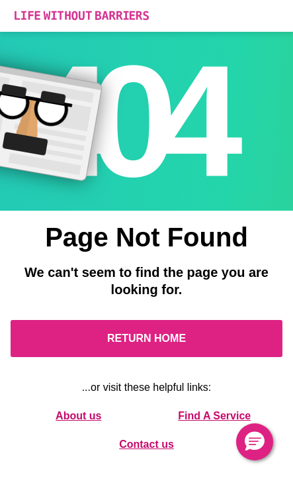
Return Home (146, 338)
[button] (254, 441)
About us (78, 415)
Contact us (146, 444)
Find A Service (214, 415)
